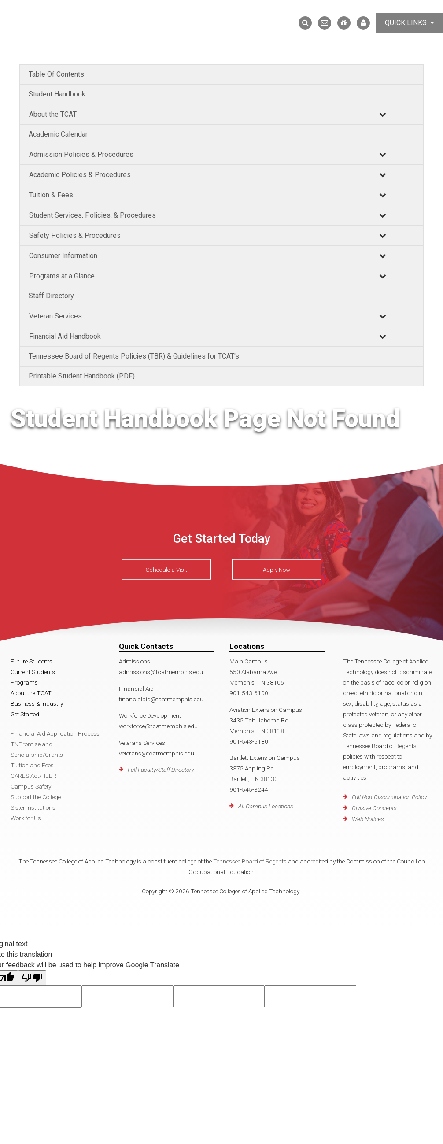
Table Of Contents (56, 74)
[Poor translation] (32, 977)
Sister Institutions (33, 807)
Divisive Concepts (374, 807)
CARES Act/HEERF (35, 775)
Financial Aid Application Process (55, 733)
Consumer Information (63, 256)
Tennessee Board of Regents (250, 861)
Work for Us (26, 818)
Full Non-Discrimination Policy (389, 796)
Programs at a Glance (62, 276)
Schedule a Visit (166, 569)
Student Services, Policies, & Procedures (92, 215)
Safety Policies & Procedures (75, 235)
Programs (24, 682)
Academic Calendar (58, 134)
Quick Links (409, 23)
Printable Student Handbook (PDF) (82, 376)
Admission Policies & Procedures (81, 154)
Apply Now (276, 569)
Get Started (25, 714)
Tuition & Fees (51, 195)
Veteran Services (55, 316)
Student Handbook (57, 94)
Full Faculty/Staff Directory (161, 769)
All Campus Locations (265, 806)
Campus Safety (31, 786)
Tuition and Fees (32, 765)
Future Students (31, 661)
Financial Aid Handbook (65, 336)
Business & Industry (37, 703)
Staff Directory (51, 296)
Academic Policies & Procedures (80, 174)
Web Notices (368, 818)
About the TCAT (53, 114)
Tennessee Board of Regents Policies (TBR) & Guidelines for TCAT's (134, 356)
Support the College (36, 796)
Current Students (33, 671)
